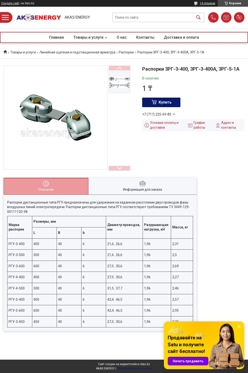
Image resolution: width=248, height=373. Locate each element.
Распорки (126, 52)
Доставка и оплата (181, 37)
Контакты (145, 37)
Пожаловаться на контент (134, 368)
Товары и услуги (88, 37)
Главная (56, 37)
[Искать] (198, 17)
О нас (122, 37)
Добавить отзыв (239, 17)
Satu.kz (145, 364)
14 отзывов (207, 3)
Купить (165, 102)
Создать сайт (10, 3)
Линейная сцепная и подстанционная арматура (77, 52)
